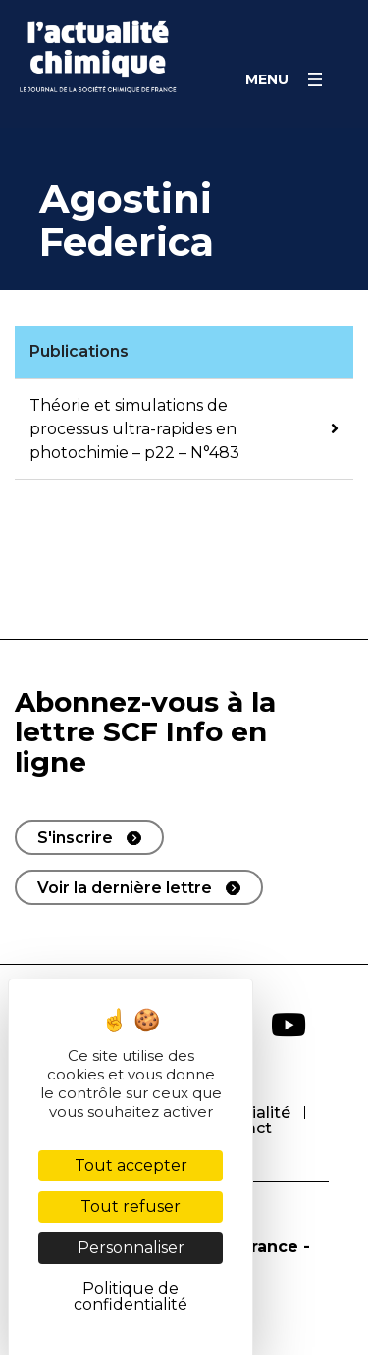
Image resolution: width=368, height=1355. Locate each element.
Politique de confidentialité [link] (130, 1297)
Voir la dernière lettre (124, 887)
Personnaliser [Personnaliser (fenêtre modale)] (131, 1247)
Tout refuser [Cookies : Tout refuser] (130, 1206)
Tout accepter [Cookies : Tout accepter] (131, 1165)
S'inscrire (75, 837)
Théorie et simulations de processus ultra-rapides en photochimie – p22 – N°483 (134, 429)
